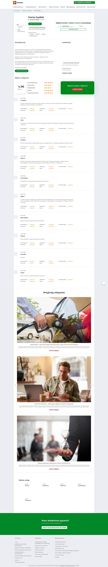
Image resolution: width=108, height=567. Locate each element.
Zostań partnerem (81, 7)
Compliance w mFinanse (61, 546)
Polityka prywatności (60, 542)
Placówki (62, 7)
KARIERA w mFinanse (83, 2)
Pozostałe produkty (19, 562)
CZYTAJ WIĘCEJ (54, 350)
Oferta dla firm (42, 7)
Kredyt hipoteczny (18, 7)
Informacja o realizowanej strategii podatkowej (67, 550)
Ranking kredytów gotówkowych (23, 555)
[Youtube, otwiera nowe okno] (41, 559)
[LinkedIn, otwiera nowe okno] (38, 559)
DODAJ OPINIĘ (77, 89)
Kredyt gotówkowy (31, 7)
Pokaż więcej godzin (73, 29)
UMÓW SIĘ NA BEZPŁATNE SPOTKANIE (54, 527)
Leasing (17, 560)
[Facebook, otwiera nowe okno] (36, 559)
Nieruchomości (91, 7)
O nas (16, 542)
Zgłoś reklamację (59, 548)
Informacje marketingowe (41, 554)
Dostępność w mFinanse (41, 545)
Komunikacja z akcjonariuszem (63, 552)
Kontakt (57, 557)
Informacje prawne (60, 544)
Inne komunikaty (59, 555)
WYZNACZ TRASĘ (67, 73)
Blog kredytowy (70, 7)
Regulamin (62, 565)
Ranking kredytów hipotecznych (23, 550)
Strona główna (16, 10)
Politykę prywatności (70, 565)
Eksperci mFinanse (54, 7)
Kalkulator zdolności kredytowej (23, 547)
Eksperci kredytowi (27, 10)
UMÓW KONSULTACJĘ (35, 23)
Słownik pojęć (38, 556)
